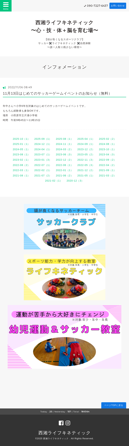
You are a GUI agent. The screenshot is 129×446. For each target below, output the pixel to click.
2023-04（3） (107, 154)
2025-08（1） (64, 138)
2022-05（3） (86, 165)
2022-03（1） (21, 170)
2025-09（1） (43, 138)
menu (6, 5)
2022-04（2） (107, 165)
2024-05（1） (21, 149)
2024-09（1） (86, 144)
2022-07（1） (43, 165)
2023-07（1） (43, 154)
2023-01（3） (43, 159)
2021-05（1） (86, 175)
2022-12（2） (64, 159)
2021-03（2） (107, 175)
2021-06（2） (64, 175)
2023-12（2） (86, 149)
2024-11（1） (64, 144)
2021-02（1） (53, 180)
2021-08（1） (21, 175)
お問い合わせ (118, 5)
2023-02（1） (21, 159)
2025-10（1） (21, 138)
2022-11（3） (86, 159)
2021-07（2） (43, 175)
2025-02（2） (107, 138)
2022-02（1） (43, 170)
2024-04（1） (43, 149)
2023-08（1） (21, 154)
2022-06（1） (64, 165)
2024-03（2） (64, 149)
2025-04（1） (86, 138)
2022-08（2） (21, 165)
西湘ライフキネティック (64, 432)
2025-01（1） (21, 144)
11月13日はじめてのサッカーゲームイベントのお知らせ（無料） (57, 93)
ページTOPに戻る (113, 405)
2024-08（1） (107, 144)
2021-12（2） (86, 170)
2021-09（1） (107, 170)
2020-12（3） (75, 180)
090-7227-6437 (97, 5)
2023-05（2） (86, 154)
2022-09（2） (107, 159)
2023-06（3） (64, 154)
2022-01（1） (64, 170)
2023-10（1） (107, 149)
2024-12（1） (43, 144)
